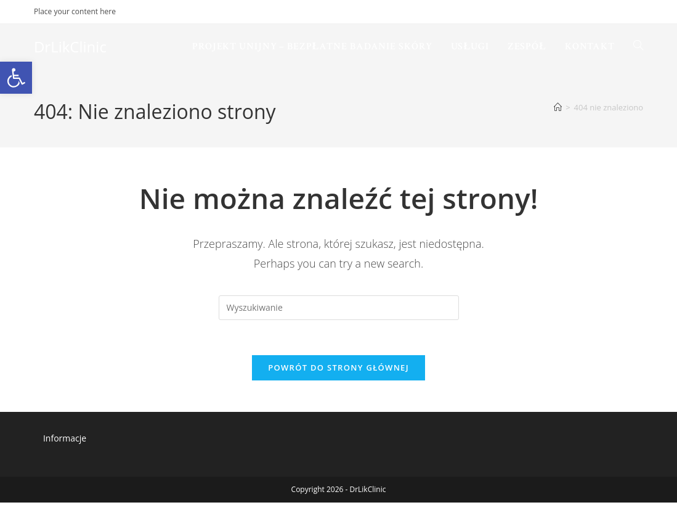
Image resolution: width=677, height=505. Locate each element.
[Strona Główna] (558, 107)
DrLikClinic (70, 46)
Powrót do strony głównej (338, 370)
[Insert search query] (339, 307)
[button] (16, 78)
